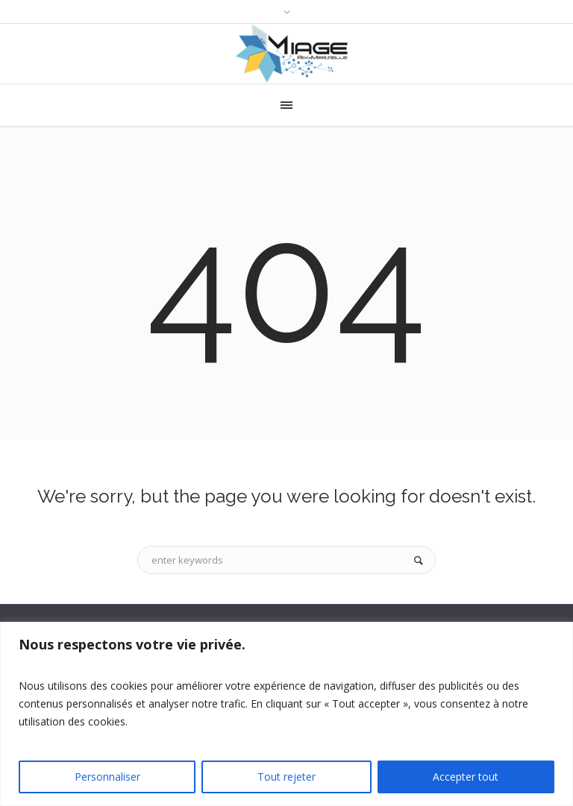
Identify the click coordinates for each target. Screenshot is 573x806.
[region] (286, 714)
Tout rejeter (286, 776)
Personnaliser (107, 776)
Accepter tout (465, 776)
